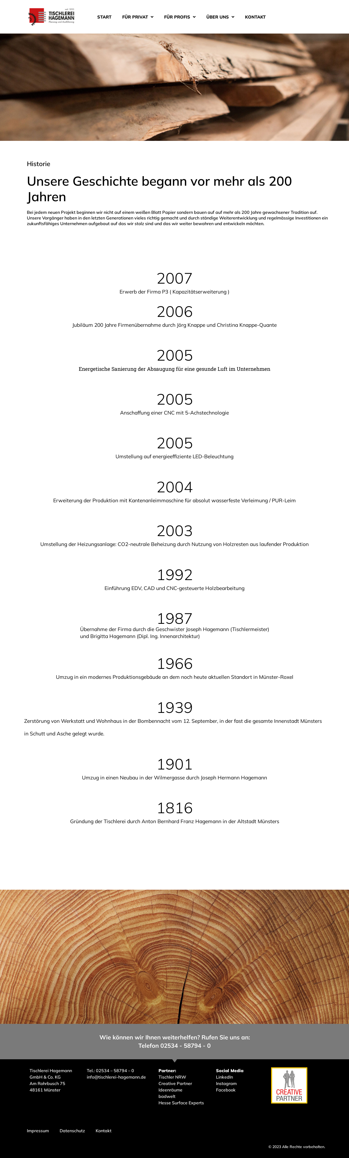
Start (104, 17)
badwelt (167, 1096)
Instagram (226, 1083)
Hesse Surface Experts (181, 1102)
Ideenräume (171, 1090)
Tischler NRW (172, 1077)
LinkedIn (224, 1077)
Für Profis (180, 17)
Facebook (226, 1090)
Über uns (220, 17)
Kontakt (255, 17)
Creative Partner (175, 1083)
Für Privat (137, 17)
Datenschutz (72, 1130)
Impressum (38, 1130)
